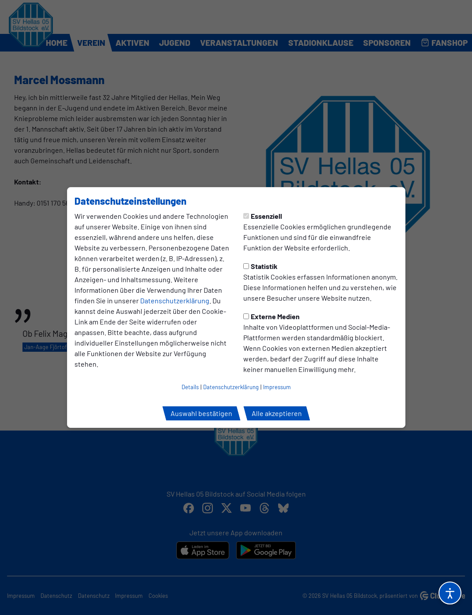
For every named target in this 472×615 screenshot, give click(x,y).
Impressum (277, 386)
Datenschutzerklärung (174, 300)
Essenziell (262, 216)
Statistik (260, 266)
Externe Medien (271, 316)
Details (190, 386)
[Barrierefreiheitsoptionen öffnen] (450, 593)
